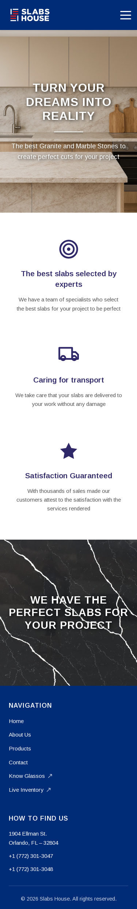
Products (20, 748)
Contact (18, 762)
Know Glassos (30, 776)
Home (16, 721)
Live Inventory (30, 790)
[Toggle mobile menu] (125, 14)
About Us (20, 734)
